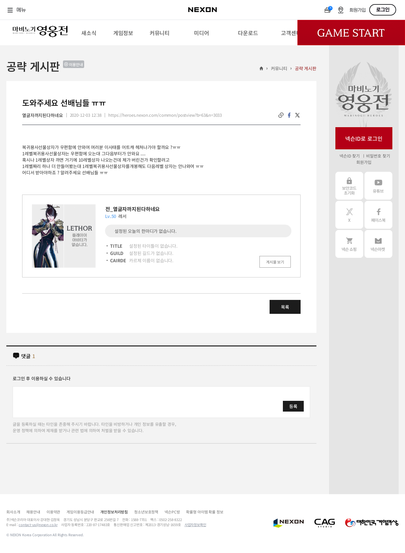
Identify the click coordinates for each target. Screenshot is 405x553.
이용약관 (53, 511)
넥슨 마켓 (378, 244)
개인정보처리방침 (114, 511)
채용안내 (33, 511)
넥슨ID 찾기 (350, 156)
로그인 (382, 10)
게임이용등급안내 (80, 511)
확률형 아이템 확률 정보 (204, 511)
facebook (289, 115)
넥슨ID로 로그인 (364, 138)
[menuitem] (89, 32)
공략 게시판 (305, 68)
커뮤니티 (279, 68)
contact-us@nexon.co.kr (38, 524)
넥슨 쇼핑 (349, 244)
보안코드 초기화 (349, 186)
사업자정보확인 (195, 524)
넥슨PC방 (172, 511)
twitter (297, 115)
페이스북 (378, 215)
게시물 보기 (275, 261)
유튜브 (378, 186)
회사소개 (13, 511)
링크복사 (281, 115)
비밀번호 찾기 (378, 156)
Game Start (351, 32)
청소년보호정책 (146, 511)
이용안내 (76, 64)
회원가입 (357, 10)
